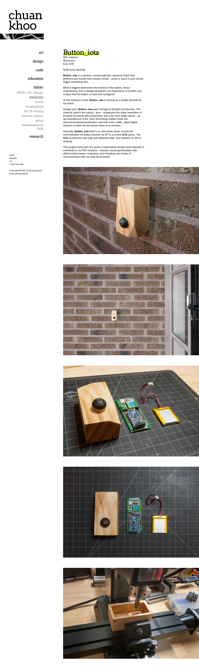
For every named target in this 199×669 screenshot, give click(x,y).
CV (10, 161)
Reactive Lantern (32, 115)
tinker (38, 87)
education (35, 78)
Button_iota (36, 97)
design (38, 61)
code (39, 70)
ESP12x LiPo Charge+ (30, 92)
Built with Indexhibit (18, 173)
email (11, 155)
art (41, 52)
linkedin (13, 158)
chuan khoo (25, 20)
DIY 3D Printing (33, 111)
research (36, 136)
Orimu (39, 101)
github (39, 120)
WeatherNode (34, 106)
